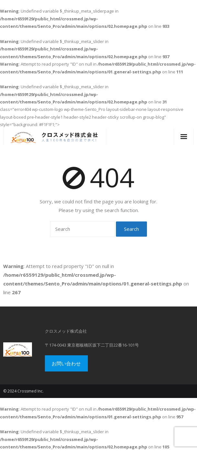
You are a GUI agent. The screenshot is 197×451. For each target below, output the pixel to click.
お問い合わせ (66, 363)
